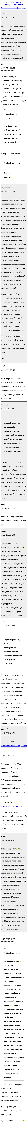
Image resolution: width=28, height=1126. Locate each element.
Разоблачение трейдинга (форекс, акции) (14, 8)
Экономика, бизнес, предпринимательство (14, 3)
